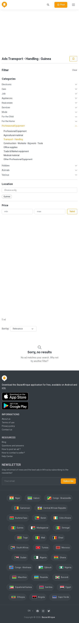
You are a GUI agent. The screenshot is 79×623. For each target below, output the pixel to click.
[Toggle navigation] (73, 5)
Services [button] (6, 107)
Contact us (7, 429)
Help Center (7, 456)
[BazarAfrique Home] (4, 5)
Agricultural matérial (13, 135)
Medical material (11, 155)
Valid (72, 211)
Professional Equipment (15, 131)
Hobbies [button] (6, 165)
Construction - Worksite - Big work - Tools (23, 143)
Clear (74, 70)
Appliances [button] (7, 98)
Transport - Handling (13, 139)
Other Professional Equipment (18, 159)
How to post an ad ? (11, 449)
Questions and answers (13, 445)
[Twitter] (48, 610)
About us (6, 419)
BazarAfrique (48, 617)
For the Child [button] (8, 116)
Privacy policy (8, 426)
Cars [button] (4, 89)
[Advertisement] (39, 32)
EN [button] (29, 611)
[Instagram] (43, 610)
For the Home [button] (8, 121)
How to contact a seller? (13, 453)
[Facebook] (37, 610)
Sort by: (5, 329)
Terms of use (8, 422)
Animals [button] (6, 170)
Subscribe (68, 481)
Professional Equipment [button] (13, 126)
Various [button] (5, 175)
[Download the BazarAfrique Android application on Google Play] (39, 406)
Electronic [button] (6, 84)
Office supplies (10, 147)
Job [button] (4, 93)
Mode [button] (4, 112)
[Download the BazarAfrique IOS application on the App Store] (39, 396)
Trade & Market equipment (16, 151)
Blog (4, 442)
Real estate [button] (7, 103)
